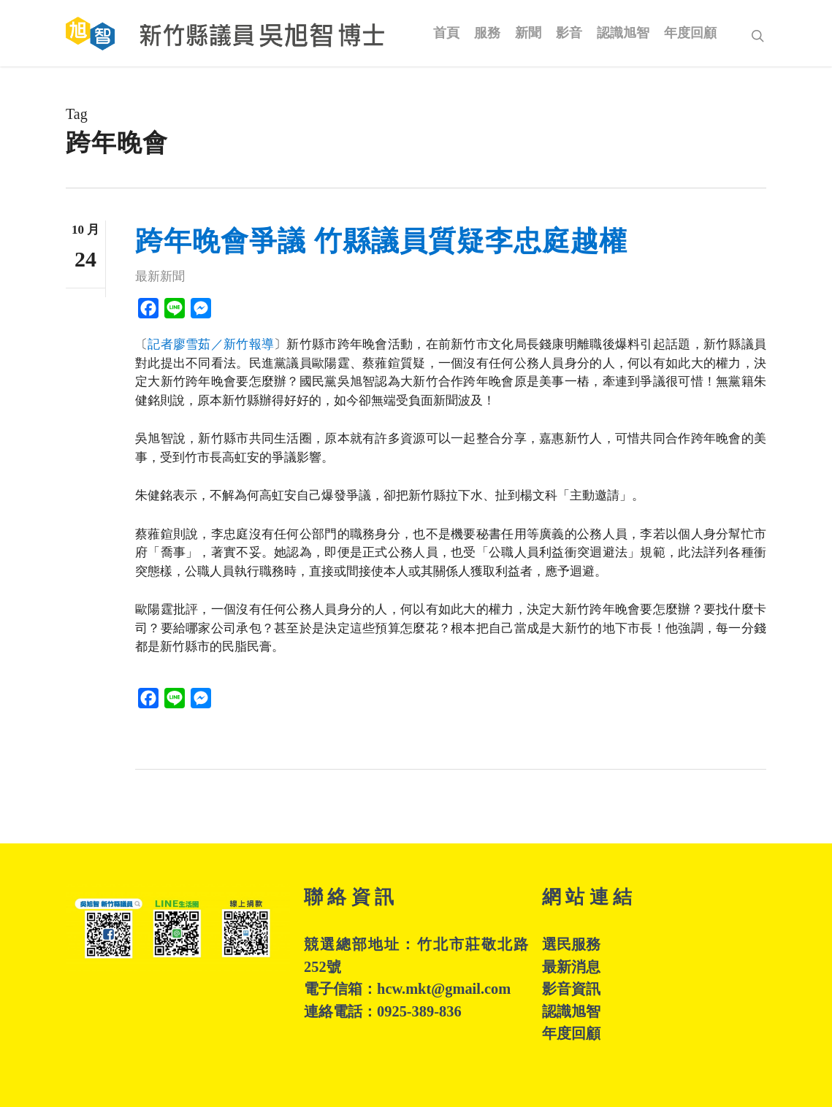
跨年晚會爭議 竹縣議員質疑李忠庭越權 (381, 241)
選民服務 (571, 944)
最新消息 (571, 967)
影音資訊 (571, 989)
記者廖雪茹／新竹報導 (211, 344)
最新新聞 (160, 276)
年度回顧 (571, 1033)
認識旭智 (571, 1011)
